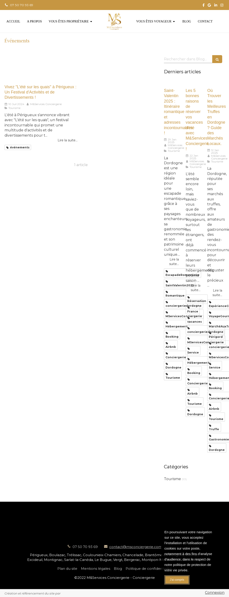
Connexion (214, 592)
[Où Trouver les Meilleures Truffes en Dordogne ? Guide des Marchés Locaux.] (214, 83)
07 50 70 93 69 (85, 547)
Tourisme (172, 479)
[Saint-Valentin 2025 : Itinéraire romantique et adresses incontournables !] (171, 83)
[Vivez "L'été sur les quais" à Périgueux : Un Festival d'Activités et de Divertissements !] (41, 67)
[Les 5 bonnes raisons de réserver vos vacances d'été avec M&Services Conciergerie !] (193, 83)
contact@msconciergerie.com (135, 547)
